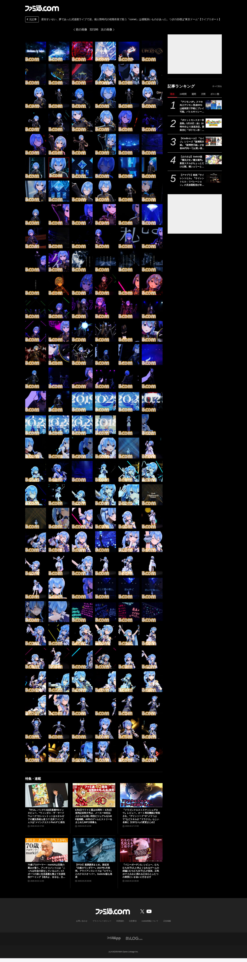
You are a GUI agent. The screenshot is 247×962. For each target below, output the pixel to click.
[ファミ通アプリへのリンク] (114, 938)
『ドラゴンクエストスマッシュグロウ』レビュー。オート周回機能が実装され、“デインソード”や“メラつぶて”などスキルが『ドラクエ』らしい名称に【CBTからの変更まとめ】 (141, 816)
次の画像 (106, 29)
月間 (203, 94)
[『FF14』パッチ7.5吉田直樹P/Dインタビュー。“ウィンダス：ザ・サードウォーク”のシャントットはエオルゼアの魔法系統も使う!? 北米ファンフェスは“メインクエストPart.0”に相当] (46, 795)
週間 (194, 94)
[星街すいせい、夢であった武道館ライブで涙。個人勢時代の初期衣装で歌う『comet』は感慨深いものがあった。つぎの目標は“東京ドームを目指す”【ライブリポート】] (35, 51)
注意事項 (133, 921)
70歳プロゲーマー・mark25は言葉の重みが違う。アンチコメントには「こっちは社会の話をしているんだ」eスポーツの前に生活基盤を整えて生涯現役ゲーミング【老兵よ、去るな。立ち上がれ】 (46, 871)
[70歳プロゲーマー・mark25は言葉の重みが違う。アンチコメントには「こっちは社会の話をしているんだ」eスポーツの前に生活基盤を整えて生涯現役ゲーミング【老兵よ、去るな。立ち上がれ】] (46, 850)
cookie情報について (150, 921)
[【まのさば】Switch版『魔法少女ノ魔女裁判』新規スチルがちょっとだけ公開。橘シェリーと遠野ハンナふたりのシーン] (214, 159)
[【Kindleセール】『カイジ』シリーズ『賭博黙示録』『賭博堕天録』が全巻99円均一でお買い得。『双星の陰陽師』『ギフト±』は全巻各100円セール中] (214, 141)
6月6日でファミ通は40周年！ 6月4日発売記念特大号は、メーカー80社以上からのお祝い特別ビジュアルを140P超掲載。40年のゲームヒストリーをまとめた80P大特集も (93, 816)
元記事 (31, 19)
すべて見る (217, 86)
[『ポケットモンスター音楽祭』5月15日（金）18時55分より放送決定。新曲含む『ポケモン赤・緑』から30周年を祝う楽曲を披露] (214, 123)
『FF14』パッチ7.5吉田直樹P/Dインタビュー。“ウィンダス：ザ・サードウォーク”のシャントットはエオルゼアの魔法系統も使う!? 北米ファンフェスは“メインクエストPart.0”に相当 (46, 816)
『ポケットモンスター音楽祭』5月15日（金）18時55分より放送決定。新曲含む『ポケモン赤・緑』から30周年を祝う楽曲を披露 (192, 125)
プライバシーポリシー (101, 921)
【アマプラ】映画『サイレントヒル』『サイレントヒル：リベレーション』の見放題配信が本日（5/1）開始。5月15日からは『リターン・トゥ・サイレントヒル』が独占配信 (192, 180)
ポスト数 (214, 94)
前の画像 (81, 29)
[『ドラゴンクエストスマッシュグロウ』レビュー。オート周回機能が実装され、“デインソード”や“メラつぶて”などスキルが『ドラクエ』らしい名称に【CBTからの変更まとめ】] (141, 795)
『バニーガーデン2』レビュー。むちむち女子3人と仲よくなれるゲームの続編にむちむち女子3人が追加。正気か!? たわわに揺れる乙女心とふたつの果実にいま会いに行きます (141, 870)
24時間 (183, 94)
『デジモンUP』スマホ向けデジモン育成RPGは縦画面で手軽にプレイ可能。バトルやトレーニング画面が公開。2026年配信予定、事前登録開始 (192, 106)
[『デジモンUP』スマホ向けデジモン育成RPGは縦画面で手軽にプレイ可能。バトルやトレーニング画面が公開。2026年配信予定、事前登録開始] (214, 104)
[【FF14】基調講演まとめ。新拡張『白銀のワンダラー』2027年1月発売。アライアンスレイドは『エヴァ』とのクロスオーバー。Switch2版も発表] (94, 850)
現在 (172, 94)
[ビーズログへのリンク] (134, 938)
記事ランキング (181, 86)
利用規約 (120, 921)
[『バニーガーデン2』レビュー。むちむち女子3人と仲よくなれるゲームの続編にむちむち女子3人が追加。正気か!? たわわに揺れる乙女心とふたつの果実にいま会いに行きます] (141, 850)
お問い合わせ (81, 921)
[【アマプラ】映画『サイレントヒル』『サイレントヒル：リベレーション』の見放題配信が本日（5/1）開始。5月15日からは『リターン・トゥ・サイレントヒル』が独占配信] (214, 178)
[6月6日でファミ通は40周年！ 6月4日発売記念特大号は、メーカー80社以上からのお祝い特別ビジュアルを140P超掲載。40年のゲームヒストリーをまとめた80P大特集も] (94, 795)
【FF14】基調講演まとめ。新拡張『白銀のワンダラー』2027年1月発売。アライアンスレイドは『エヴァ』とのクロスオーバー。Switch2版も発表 (94, 870)
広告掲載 (167, 921)
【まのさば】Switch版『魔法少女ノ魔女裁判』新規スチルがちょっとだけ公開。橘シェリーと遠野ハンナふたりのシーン (192, 161)
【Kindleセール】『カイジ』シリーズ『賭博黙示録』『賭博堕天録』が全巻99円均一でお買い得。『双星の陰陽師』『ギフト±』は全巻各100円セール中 (192, 143)
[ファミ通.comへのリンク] (42, 8)
